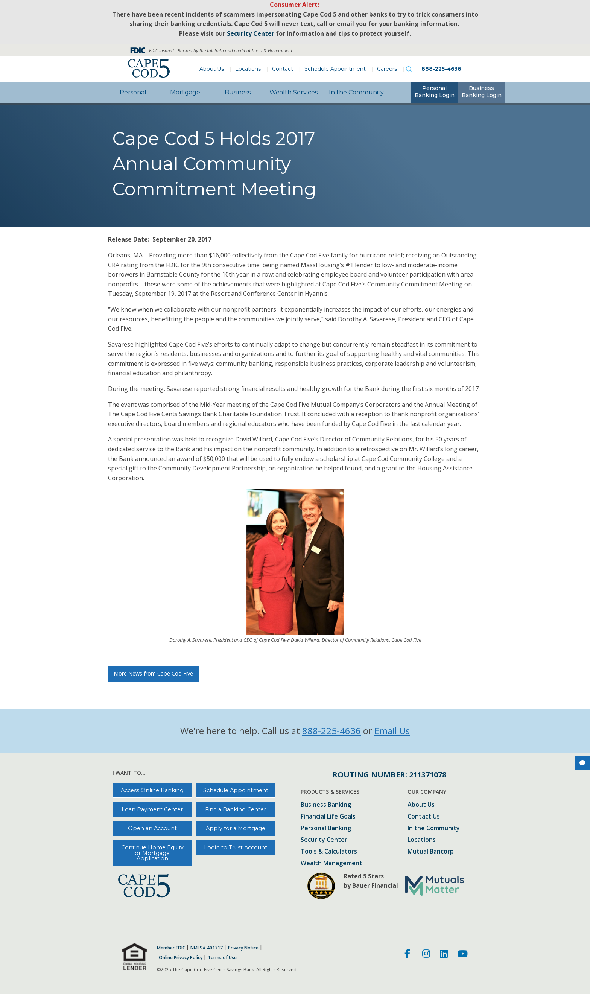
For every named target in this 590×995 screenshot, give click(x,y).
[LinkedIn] (444, 955)
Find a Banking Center (235, 809)
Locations (248, 68)
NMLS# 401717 (206, 948)
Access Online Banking (152, 790)
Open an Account (152, 828)
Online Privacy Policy (180, 957)
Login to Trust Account (235, 847)
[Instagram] (426, 955)
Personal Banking (326, 828)
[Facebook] (408, 955)
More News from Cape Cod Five (153, 673)
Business (238, 92)
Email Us (392, 730)
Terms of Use (222, 957)
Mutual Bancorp (431, 851)
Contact (282, 68)
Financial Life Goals (328, 816)
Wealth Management (331, 863)
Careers (387, 68)
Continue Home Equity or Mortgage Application (152, 853)
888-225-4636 (441, 68)
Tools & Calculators (329, 851)
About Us (211, 68)
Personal (133, 92)
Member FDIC (171, 948)
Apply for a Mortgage (235, 828)
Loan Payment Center (152, 809)
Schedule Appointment (335, 68)
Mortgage (185, 92)
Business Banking (326, 805)
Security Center (324, 840)
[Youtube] (463, 955)
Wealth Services (293, 92)
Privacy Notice (243, 948)
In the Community (356, 92)
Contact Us (424, 816)
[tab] (434, 92)
